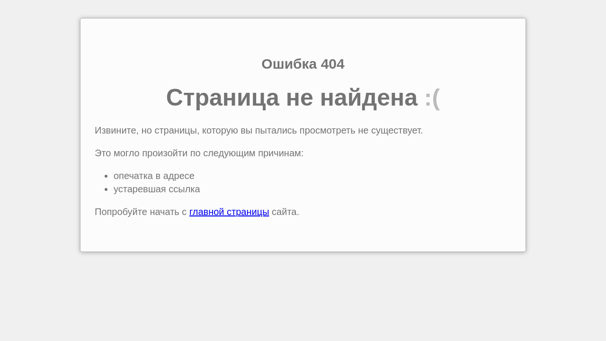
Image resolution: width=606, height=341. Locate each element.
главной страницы (229, 211)
